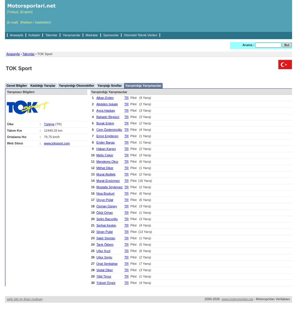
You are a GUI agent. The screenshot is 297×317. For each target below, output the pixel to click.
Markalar (92, 35)
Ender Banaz (105, 142)
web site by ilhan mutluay (25, 299)
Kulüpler (34, 35)
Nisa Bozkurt (105, 193)
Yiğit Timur (103, 276)
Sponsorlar (111, 35)
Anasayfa (16, 35)
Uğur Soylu (104, 257)
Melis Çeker (104, 155)
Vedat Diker (104, 270)
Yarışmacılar (71, 35)
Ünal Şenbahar (106, 263)
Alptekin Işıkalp (107, 104)
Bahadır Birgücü (107, 117)
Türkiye (49, 124)
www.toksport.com (57, 143)
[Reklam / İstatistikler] (35, 22)
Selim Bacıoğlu (106, 219)
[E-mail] (12, 22)
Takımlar (51, 35)
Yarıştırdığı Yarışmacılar (143, 85)
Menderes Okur (107, 161)
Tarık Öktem (104, 244)
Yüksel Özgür (105, 283)
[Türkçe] (13, 12)
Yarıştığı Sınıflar (110, 85)
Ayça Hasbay (105, 110)
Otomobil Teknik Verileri (140, 35)
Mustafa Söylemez (109, 187)
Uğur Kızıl (103, 251)
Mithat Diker (104, 168)
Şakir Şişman (105, 238)
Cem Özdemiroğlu (109, 129)
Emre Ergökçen (107, 136)
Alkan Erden (105, 97)
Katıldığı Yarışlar (42, 85)
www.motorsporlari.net (237, 299)
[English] (26, 12)
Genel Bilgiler (16, 85)
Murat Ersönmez (108, 180)
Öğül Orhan (104, 212)
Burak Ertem (105, 123)
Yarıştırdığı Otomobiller (76, 85)
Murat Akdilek (105, 174)
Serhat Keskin (106, 225)
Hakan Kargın (106, 149)
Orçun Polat (104, 200)
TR (126, 97)
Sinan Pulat (104, 231)
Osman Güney (106, 206)
